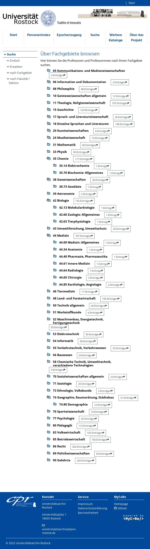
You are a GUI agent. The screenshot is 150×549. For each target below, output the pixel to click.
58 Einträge (88, 341)
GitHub (120, 508)
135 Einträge (84, 201)
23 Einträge (120, 348)
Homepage (121, 504)
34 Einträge (87, 355)
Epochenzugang (69, 35)
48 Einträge (89, 89)
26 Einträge (89, 418)
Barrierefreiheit (88, 513)
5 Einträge (58, 369)
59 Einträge (94, 334)
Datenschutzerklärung (92, 508)
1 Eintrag (102, 166)
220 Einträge (85, 460)
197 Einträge (120, 103)
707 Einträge (84, 236)
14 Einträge (99, 412)
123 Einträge (88, 110)
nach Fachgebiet (21, 73)
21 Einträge (128, 397)
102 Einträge (95, 433)
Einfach (15, 60)
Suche (95, 35)
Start (132, 3)
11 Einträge (89, 291)
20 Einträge (121, 229)
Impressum (85, 504)
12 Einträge (121, 96)
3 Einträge (105, 391)
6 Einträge (95, 312)
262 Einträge (81, 446)
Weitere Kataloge (116, 37)
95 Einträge (59, 327)
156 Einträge (111, 298)
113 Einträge (87, 425)
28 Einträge (123, 117)
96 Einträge (90, 145)
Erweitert (16, 67)
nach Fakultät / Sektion (19, 81)
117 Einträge (83, 159)
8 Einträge (102, 131)
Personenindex (38, 35)
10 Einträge (100, 138)
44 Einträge (99, 305)
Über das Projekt (137, 37)
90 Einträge (81, 152)
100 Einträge (100, 439)
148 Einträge (124, 124)
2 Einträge (58, 75)
